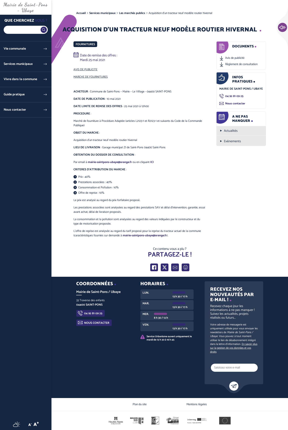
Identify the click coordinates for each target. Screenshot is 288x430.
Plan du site (140, 404)
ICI (152, 162)
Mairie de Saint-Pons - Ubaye (25, 7)
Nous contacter (15, 109)
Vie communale (15, 48)
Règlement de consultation (241, 64)
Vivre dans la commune (20, 79)
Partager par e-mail (175, 267)
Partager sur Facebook (154, 267)
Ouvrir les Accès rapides (282, 27)
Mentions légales (196, 404)
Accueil (81, 13)
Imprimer (185, 267)
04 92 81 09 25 (234, 96)
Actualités (231, 131)
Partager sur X (164, 267)
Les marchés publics (132, 13)
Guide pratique (14, 94)
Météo (16, 424)
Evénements (232, 141)
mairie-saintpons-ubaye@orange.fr (110, 162)
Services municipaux (18, 64)
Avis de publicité (234, 58)
